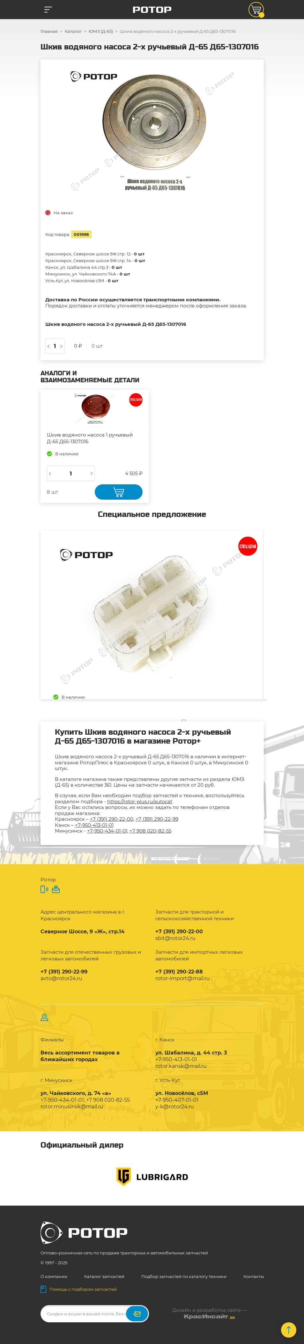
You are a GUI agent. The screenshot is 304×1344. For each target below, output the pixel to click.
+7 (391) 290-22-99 (157, 819)
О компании (54, 1276)
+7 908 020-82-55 (150, 831)
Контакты (253, 1276)
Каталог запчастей (104, 1276)
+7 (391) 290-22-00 (111, 819)
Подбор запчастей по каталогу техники (183, 1276)
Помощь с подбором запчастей (79, 1289)
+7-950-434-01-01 (107, 831)
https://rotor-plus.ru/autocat (139, 801)
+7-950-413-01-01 (94, 825)
